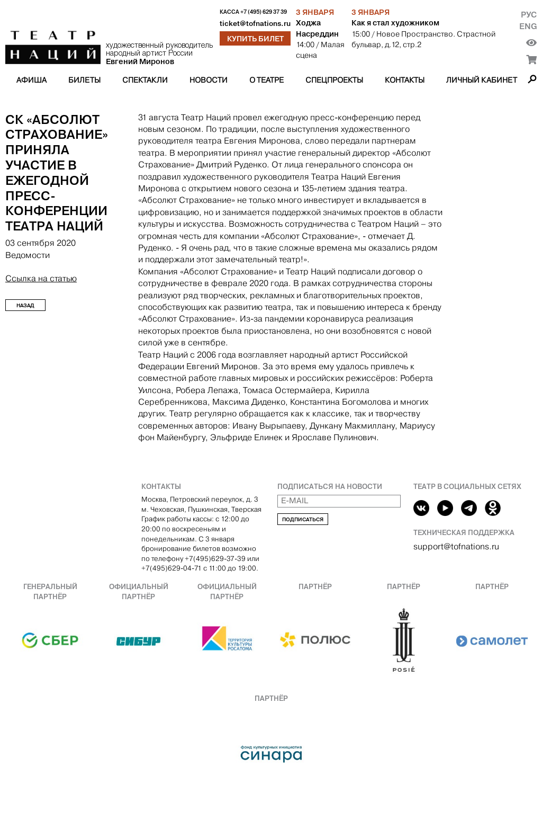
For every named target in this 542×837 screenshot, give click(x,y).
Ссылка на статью (41, 278)
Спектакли (145, 80)
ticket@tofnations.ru (255, 23)
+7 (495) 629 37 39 (263, 11)
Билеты (84, 80)
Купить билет (255, 38)
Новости (208, 80)
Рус (529, 15)
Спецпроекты (334, 80)
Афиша (31, 80)
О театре (266, 80)
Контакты (404, 80)
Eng (528, 26)
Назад (25, 305)
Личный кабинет (481, 80)
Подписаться (302, 519)
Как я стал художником (395, 23)
